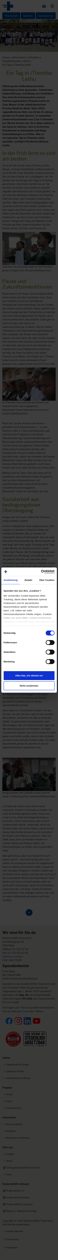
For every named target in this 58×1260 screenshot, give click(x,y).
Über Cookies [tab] (46, 580)
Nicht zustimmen (29, 685)
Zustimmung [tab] (11, 580)
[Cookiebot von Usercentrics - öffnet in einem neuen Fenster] (41, 572)
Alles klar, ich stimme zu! (29, 675)
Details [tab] (28, 580)
